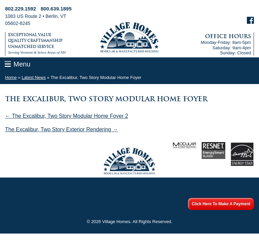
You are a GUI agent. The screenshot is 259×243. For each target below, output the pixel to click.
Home (11, 77)
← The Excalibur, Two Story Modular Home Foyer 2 (66, 116)
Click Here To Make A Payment (221, 203)
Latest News (34, 77)
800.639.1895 (56, 8)
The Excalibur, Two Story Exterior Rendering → (61, 129)
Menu (21, 64)
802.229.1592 (20, 8)
